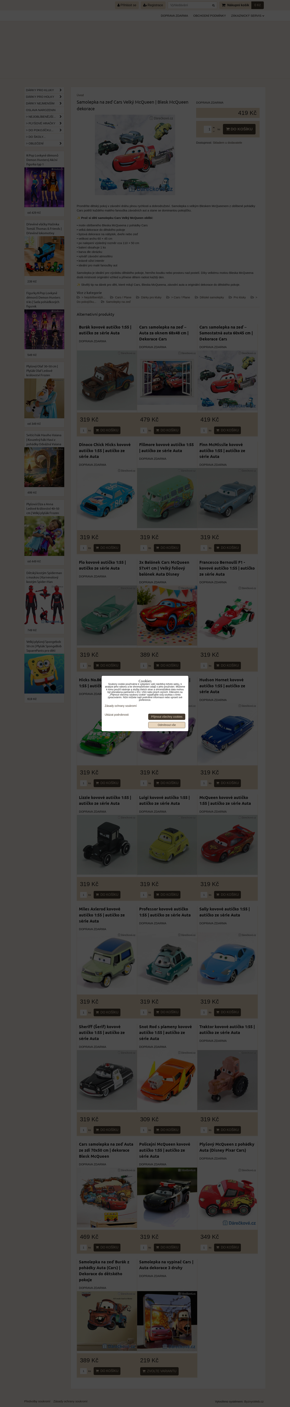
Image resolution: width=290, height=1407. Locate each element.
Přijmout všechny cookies (166, 716)
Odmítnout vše (167, 725)
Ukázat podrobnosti (117, 714)
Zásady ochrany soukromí (121, 705)
